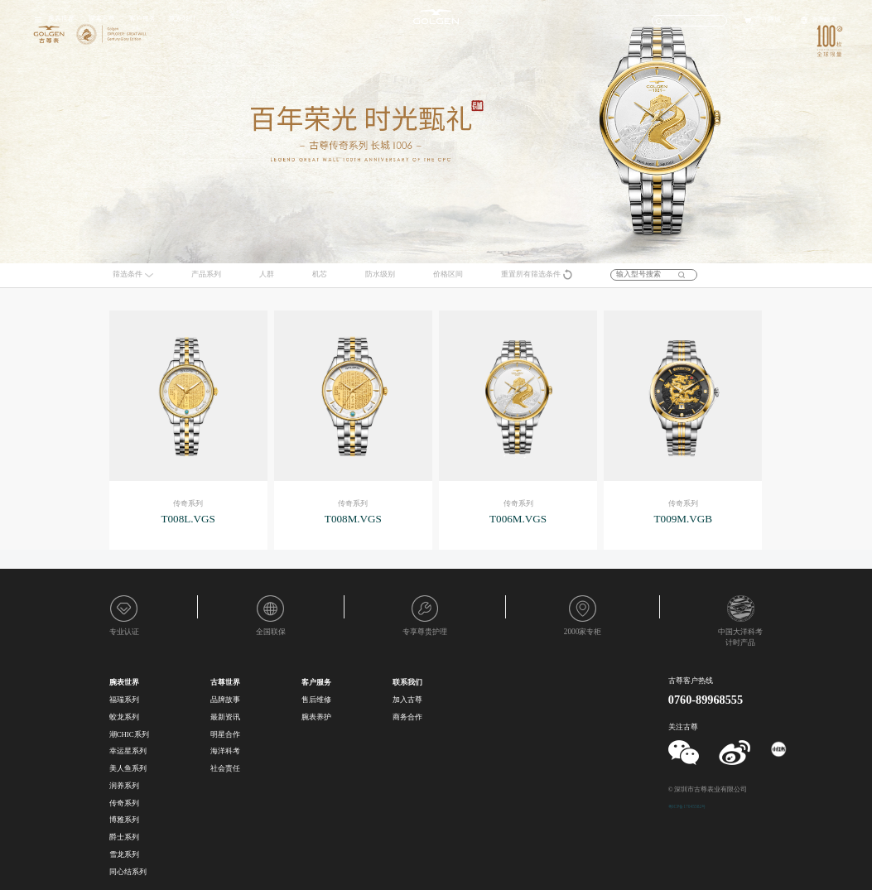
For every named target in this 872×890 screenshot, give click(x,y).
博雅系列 (124, 819)
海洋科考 (225, 751)
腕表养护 (316, 717)
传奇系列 (124, 803)
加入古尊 (407, 699)
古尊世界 (225, 682)
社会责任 (225, 768)
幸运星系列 (128, 751)
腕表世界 (61, 18)
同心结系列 (128, 872)
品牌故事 (225, 699)
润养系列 (124, 786)
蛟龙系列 (124, 717)
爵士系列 (124, 837)
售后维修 (316, 699)
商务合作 (407, 717)
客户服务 (142, 18)
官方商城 (767, 19)
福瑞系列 (124, 699)
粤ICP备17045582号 (687, 806)
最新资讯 (225, 717)
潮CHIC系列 (129, 734)
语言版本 (824, 19)
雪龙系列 (124, 854)
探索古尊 (102, 18)
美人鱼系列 (128, 768)
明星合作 (225, 734)
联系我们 (182, 18)
